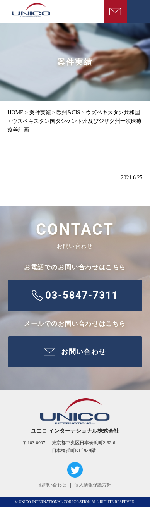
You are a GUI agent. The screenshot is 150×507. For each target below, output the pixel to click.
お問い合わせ (52, 485)
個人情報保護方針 (92, 485)
